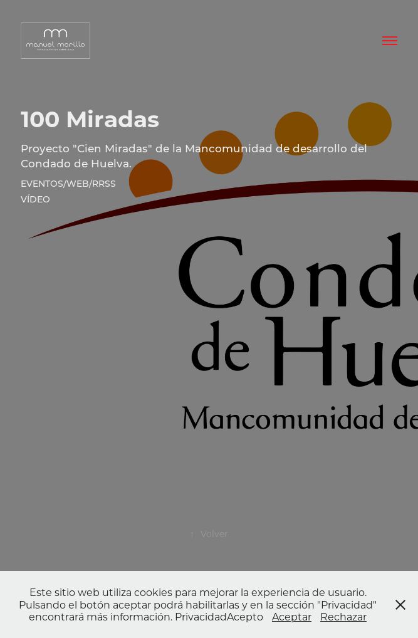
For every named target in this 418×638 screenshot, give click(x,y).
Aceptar (291, 616)
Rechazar (343, 616)
